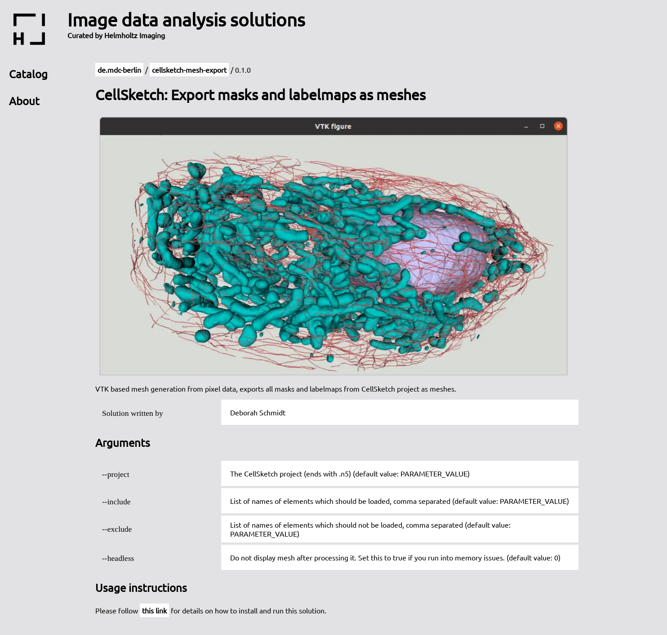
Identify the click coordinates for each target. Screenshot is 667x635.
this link (154, 610)
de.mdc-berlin (119, 69)
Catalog (28, 73)
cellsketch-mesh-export (189, 69)
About (24, 100)
